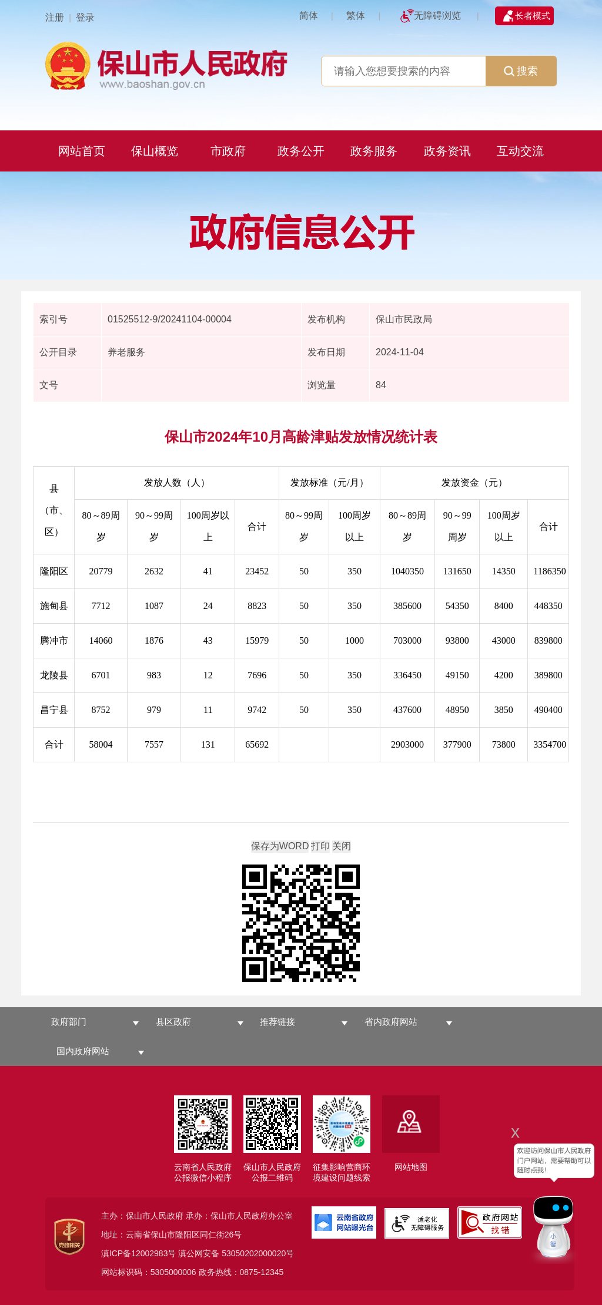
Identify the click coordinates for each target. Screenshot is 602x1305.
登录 (85, 17)
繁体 (355, 16)
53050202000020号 (258, 1253)
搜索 (521, 71)
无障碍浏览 (437, 16)
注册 (54, 17)
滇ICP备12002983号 (138, 1253)
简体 (308, 16)
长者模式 (532, 16)
